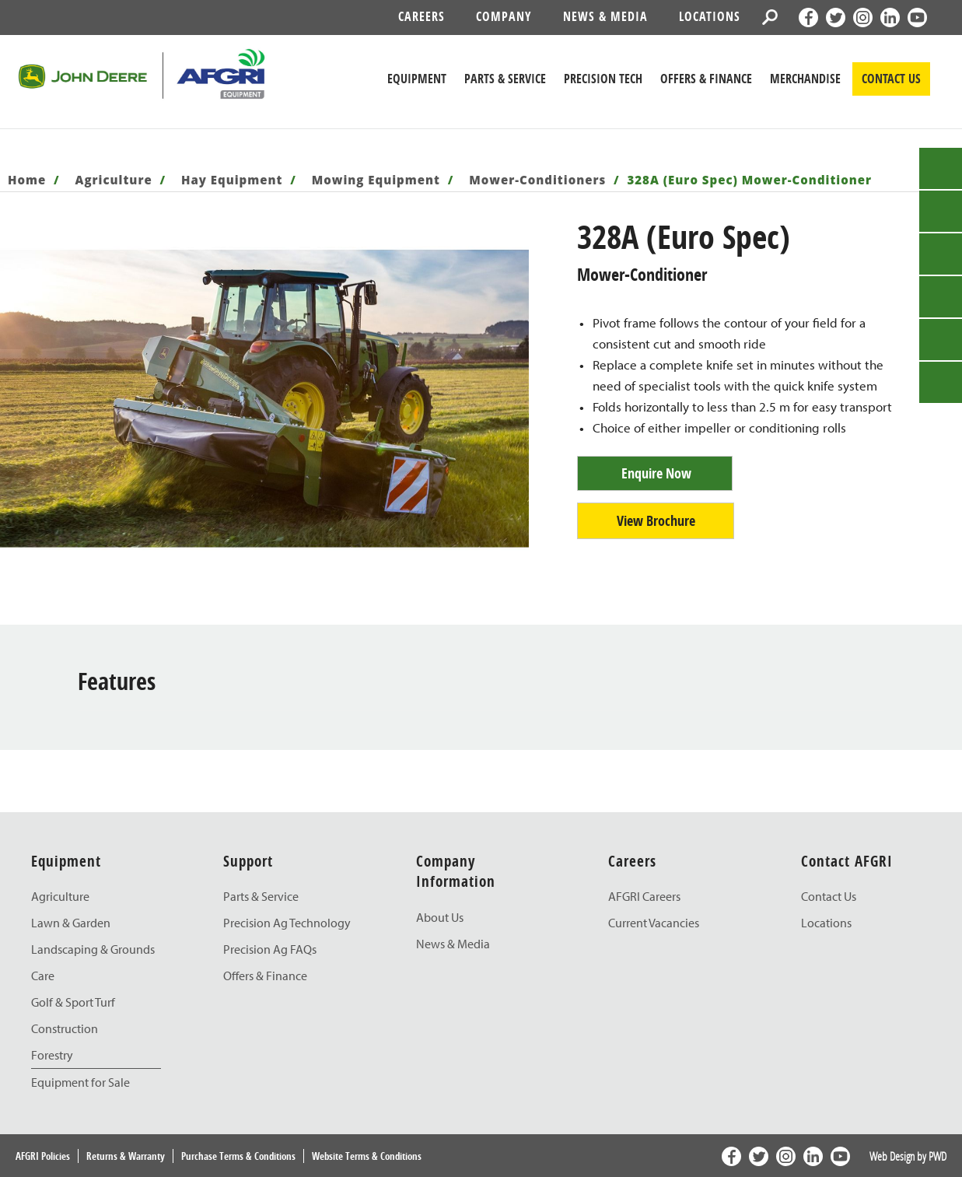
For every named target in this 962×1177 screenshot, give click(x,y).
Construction (64, 1028)
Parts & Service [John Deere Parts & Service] (505, 78)
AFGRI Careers (644, 896)
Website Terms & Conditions (367, 1156)
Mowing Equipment (376, 179)
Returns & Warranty (125, 1156)
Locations (709, 16)
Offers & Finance (706, 78)
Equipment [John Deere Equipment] (416, 78)
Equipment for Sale (80, 1082)
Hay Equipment (232, 179)
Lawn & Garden (70, 922)
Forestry (52, 1055)
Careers (421, 16)
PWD (937, 1156)
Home (27, 179)
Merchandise (805, 78)
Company (504, 16)
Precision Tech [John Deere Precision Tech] (603, 78)
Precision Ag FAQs (270, 949)
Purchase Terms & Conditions (238, 1156)
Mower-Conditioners (537, 179)
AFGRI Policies (43, 1156)
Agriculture (113, 179)
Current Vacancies (653, 922)
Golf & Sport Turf (73, 1002)
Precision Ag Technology (287, 922)
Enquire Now (656, 473)
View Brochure (656, 521)
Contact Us (828, 896)
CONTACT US (891, 78)
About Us (440, 917)
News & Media (605, 16)
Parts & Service (261, 896)
